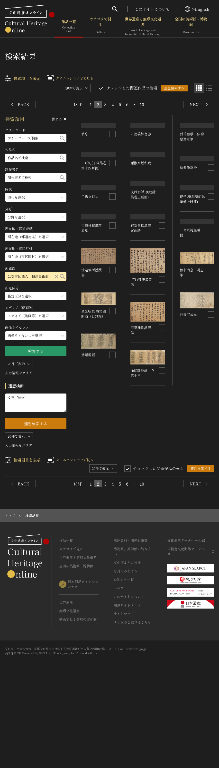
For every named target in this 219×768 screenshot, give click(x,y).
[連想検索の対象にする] (113, 154)
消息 (85, 153)
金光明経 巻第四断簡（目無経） (94, 460)
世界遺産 (66, 685)
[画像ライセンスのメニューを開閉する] (35, 335)
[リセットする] (56, 276)
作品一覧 (68, 26)
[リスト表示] (209, 88)
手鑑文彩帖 (90, 335)
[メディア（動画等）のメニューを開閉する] (35, 316)
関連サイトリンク (127, 688)
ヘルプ (118, 671)
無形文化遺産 (69, 694)
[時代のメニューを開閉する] (35, 197)
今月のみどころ (125, 654)
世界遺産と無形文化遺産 (143, 26)
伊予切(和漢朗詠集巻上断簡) (192, 256)
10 (142, 104)
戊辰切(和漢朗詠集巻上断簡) (143, 295)
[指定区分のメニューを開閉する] (35, 296)
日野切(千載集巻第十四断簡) (94, 229)
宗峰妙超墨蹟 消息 (93, 374)
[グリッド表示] (199, 88)
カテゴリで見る (100, 26)
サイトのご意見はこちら (132, 705)
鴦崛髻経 (137, 521)
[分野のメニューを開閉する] (35, 217)
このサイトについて (152, 9)
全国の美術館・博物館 (191, 26)
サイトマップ (123, 697)
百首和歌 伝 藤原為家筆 (192, 142)
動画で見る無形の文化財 (78, 702)
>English (197, 9)
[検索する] (62, 138)
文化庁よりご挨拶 (127, 646)
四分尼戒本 (140, 481)
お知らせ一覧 (123, 663)
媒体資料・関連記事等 (130, 623)
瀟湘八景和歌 (141, 176)
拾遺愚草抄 (189, 190)
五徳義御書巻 (141, 140)
